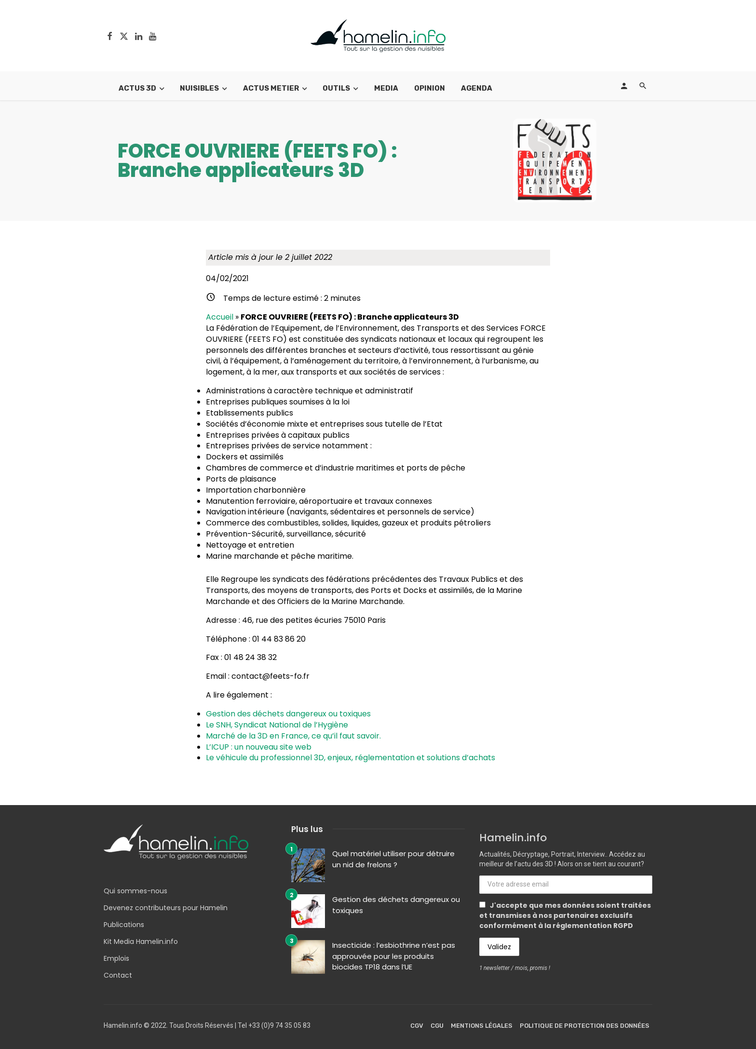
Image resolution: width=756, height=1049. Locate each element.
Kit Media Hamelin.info (141, 941)
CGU (437, 1025)
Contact (118, 975)
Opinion (429, 88)
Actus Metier (271, 88)
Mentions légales (482, 1025)
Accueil (219, 317)
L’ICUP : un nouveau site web (258, 747)
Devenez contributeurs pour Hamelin (166, 908)
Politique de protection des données (584, 1025)
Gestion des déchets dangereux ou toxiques (288, 713)
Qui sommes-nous (135, 891)
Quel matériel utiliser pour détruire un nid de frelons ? (393, 859)
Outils (336, 88)
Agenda (476, 88)
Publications (124, 924)
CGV (416, 1025)
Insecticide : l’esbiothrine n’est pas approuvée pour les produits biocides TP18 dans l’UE (393, 956)
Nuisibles (199, 88)
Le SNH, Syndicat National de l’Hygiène (277, 724)
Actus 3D (137, 88)
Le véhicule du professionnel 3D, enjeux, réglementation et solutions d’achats (350, 757)
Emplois (116, 958)
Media (386, 88)
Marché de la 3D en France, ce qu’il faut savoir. (293, 735)
